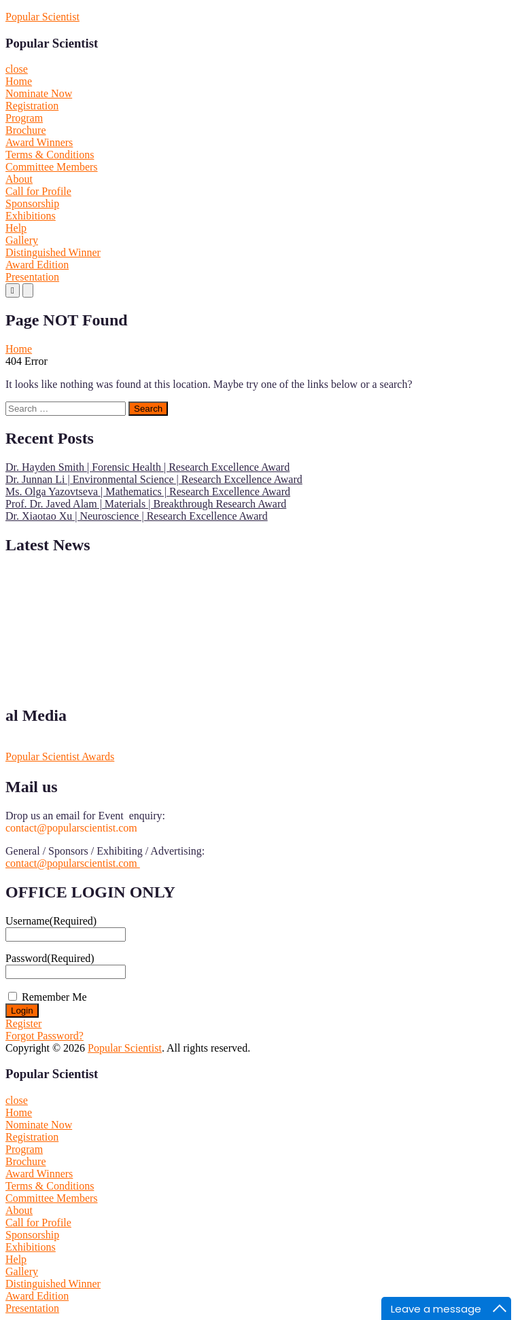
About (19, 179)
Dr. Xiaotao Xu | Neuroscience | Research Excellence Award (136, 516)
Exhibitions (30, 215)
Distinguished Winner (53, 252)
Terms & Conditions (49, 154)
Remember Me (54, 997)
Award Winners (39, 142)
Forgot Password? (44, 1035)
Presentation (32, 277)
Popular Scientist (42, 16)
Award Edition (37, 264)
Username (51, 921)
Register (23, 1023)
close (16, 69)
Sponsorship (32, 203)
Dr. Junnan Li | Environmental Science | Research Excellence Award (153, 479)
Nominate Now (38, 93)
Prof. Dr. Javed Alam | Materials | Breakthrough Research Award (145, 504)
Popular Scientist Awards (59, 756)
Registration (31, 105)
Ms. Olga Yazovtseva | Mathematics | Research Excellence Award (147, 491)
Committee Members (51, 167)
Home (18, 81)
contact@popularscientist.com (72, 863)
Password (49, 958)
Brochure (25, 130)
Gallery (21, 240)
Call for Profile (38, 191)
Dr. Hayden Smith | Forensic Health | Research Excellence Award (147, 467)
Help (16, 228)
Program (24, 118)
